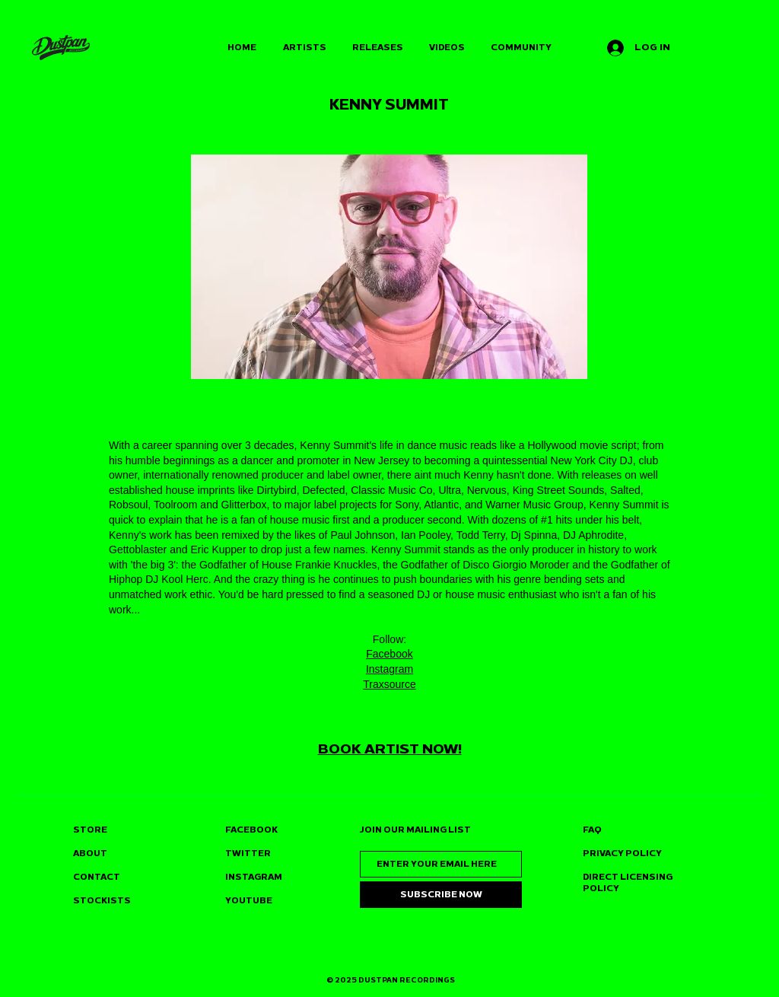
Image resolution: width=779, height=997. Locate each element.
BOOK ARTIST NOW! (390, 749)
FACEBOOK (251, 830)
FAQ (592, 830)
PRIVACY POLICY (622, 853)
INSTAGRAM (253, 877)
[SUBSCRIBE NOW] (441, 894)
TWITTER (248, 853)
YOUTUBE (248, 901)
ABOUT (90, 853)
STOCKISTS (102, 901)
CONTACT (96, 877)
